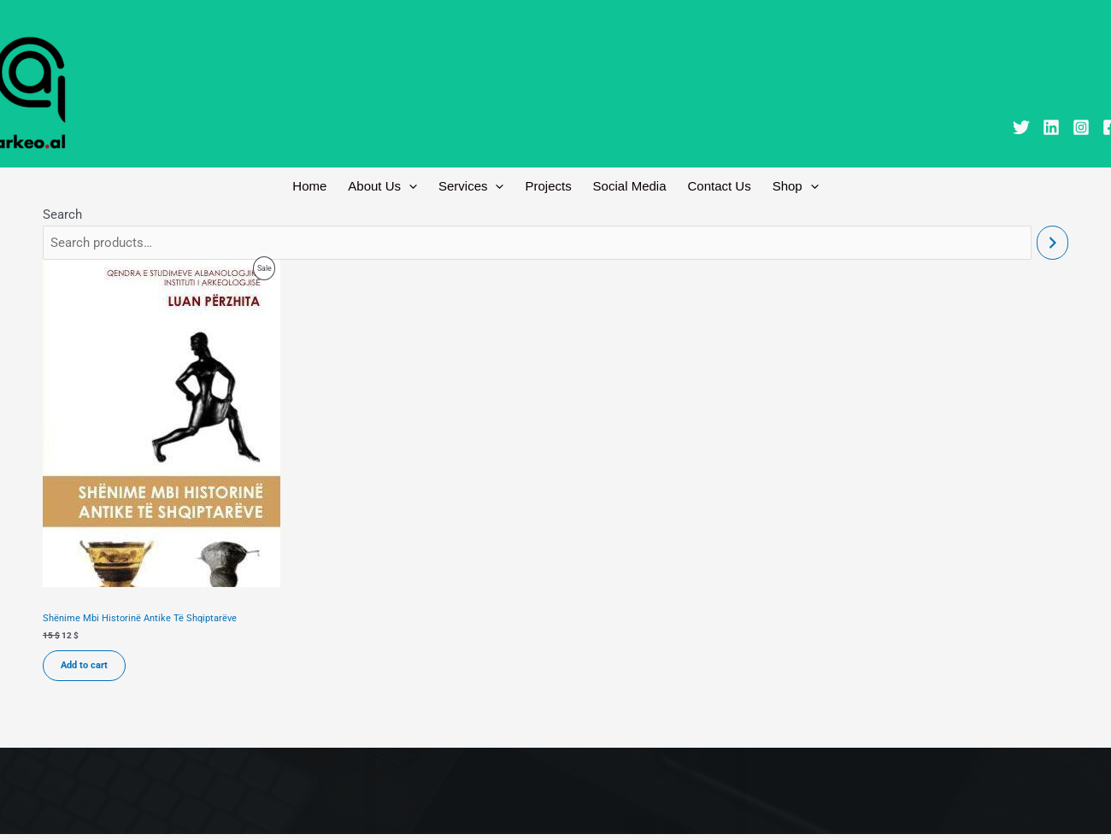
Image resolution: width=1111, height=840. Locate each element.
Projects (548, 187)
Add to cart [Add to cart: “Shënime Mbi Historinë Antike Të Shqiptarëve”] (84, 670)
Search (62, 218)
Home (322, 187)
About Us (391, 188)
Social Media (625, 187)
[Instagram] (1081, 127)
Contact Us (711, 187)
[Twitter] (1021, 127)
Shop (783, 188)
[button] (417, 188)
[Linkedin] (1051, 127)
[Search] (1052, 247)
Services (475, 188)
